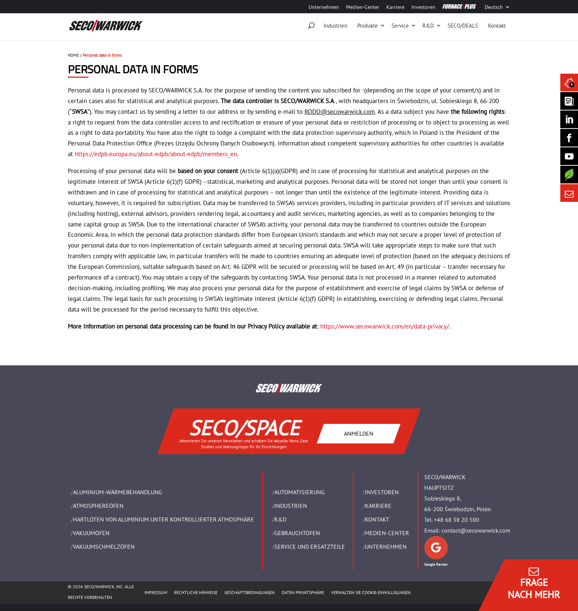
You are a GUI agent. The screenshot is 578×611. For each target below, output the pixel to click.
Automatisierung (299, 492)
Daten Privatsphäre (303, 592)
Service (400, 25)
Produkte (367, 25)
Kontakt (497, 25)
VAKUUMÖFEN (91, 533)
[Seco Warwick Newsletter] (569, 101)
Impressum (155, 592)
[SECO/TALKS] (569, 156)
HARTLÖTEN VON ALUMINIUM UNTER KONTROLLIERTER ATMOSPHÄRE (163, 519)
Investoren (423, 7)
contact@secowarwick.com (476, 530)
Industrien (335, 25)
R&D (428, 25)
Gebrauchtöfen (297, 533)
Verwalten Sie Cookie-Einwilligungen (371, 592)
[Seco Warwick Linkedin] (569, 119)
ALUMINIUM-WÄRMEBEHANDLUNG (117, 492)
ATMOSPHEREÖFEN (98, 505)
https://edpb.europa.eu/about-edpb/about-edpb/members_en (156, 154)
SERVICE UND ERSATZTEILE (309, 546)
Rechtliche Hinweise (195, 592)
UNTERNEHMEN (386, 546)
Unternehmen (324, 7)
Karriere (395, 7)
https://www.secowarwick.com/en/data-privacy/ (384, 326)
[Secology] (569, 174)
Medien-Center (362, 7)
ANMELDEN (358, 433)
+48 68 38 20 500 (456, 519)
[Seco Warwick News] (569, 82)
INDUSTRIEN (290, 505)
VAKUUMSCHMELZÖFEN (104, 546)
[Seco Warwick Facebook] (569, 138)
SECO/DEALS (463, 25)
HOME (73, 55)
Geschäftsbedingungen (249, 592)
